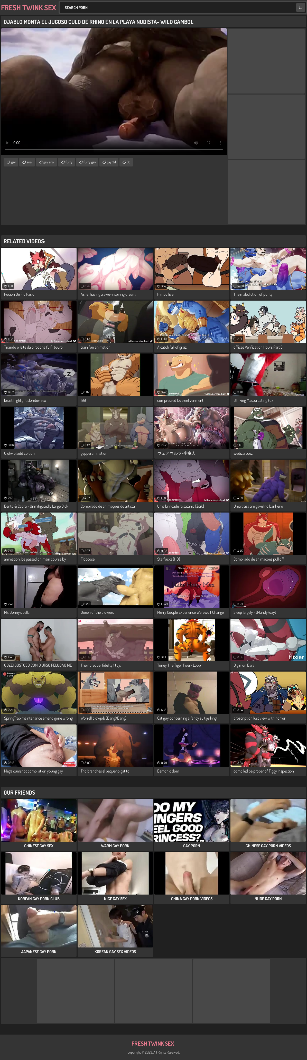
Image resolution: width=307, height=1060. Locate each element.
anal (29, 162)
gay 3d (111, 162)
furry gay (89, 162)
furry (69, 162)
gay (13, 162)
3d (129, 162)
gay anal (48, 162)
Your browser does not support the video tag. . (114, 91)
